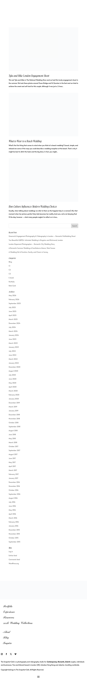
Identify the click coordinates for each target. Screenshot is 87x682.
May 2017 (12, 462)
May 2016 (12, 510)
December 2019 (14, 403)
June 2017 (12, 458)
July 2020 (12, 375)
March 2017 (13, 470)
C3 (10, 274)
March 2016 (13, 518)
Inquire (7, 643)
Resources (8, 617)
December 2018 (14, 415)
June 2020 (12, 379)
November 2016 (14, 486)
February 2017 (14, 474)
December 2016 (14, 482)
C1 (9, 266)
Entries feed (13, 555)
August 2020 (13, 371)
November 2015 (14, 534)
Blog (10, 262)
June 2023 (12, 339)
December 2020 (14, 367)
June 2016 (12, 506)
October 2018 (13, 422)
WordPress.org (14, 563)
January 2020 (14, 399)
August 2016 (13, 498)
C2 (10, 270)
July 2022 (12, 351)
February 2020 (14, 395)
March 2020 (13, 391)
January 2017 (13, 478)
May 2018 (12, 438)
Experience (9, 611)
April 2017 (12, 466)
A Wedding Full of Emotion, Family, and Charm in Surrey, (28, 252)
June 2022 (12, 355)
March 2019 (13, 407)
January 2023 (14, 347)
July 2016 (12, 502)
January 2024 (14, 335)
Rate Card (12, 286)
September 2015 (14, 542)
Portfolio (12, 282)
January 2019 (13, 411)
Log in (11, 551)
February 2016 (14, 522)
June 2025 (12, 311)
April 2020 (13, 387)
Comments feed (14, 559)
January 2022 (14, 363)
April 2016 (12, 514)
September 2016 (14, 494)
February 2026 (14, 299)
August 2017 (13, 454)
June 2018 (12, 434)
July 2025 (12, 307)
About (6, 631)
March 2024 (13, 331)
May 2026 (12, 295)
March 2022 (13, 359)
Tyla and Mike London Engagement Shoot (29, 76)
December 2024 (14, 323)
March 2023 (13, 343)
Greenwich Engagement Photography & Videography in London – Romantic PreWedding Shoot (42, 236)
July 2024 (12, 327)
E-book (11, 278)
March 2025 (13, 319)
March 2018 (13, 442)
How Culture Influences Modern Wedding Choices (33, 206)
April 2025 (12, 315)
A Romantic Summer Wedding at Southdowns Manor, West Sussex (32, 248)
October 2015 (13, 538)
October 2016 (13, 490)
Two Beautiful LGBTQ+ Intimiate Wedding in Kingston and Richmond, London (36, 240)
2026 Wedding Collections (17, 622)
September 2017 (14, 450)
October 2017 (13, 446)
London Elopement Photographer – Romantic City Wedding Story (32, 244)
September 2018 (14, 426)
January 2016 (13, 526)
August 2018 (13, 430)
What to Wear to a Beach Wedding (25, 141)
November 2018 (14, 419)
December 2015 (14, 530)
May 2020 (12, 383)
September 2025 (15, 303)
